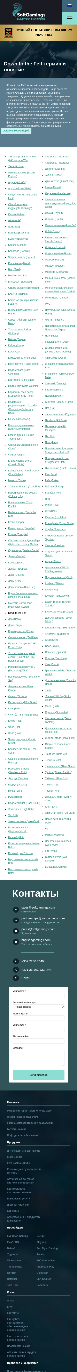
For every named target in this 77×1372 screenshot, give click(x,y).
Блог (10, 1306)
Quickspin (42, 1272)
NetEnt (41, 1236)
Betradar (12, 1279)
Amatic (41, 1254)
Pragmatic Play (45, 1266)
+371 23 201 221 (33, 969)
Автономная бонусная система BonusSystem (20, 1181)
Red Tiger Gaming (47, 1248)
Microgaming (14, 1260)
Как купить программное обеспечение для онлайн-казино (17, 1325)
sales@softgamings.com (38, 907)
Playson (41, 1242)
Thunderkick (14, 1266)
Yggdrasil (12, 1254)
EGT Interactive (46, 1260)
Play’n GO (13, 1242)
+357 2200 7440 (32, 961)
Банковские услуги (18, 1198)
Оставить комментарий (16, 130)
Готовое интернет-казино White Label (29, 1110)
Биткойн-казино (16, 1129)
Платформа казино (18, 1346)
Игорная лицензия (18, 1204)
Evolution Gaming (17, 1236)
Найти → (27, 978)
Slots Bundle (14, 1156)
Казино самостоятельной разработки (30, 1123)
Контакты (13, 1312)
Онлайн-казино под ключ (22, 1116)
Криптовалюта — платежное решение (19, 1190)
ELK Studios (44, 1279)
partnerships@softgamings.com (43, 918)
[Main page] (31, 12)
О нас (10, 1300)
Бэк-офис (13, 1210)
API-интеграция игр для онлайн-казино (21, 1354)
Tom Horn (12, 1285)
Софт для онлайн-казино (22, 1135)
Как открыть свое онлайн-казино (17, 1338)
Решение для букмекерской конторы (24, 1171)
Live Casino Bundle (18, 1163)
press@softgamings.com (38, 929)
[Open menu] (69, 18)
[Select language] (69, 6)
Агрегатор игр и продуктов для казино (23, 1219)
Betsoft (11, 1248)
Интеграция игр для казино (23, 1150)
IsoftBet (11, 1272)
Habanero (42, 1285)
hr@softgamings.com (36, 940)
